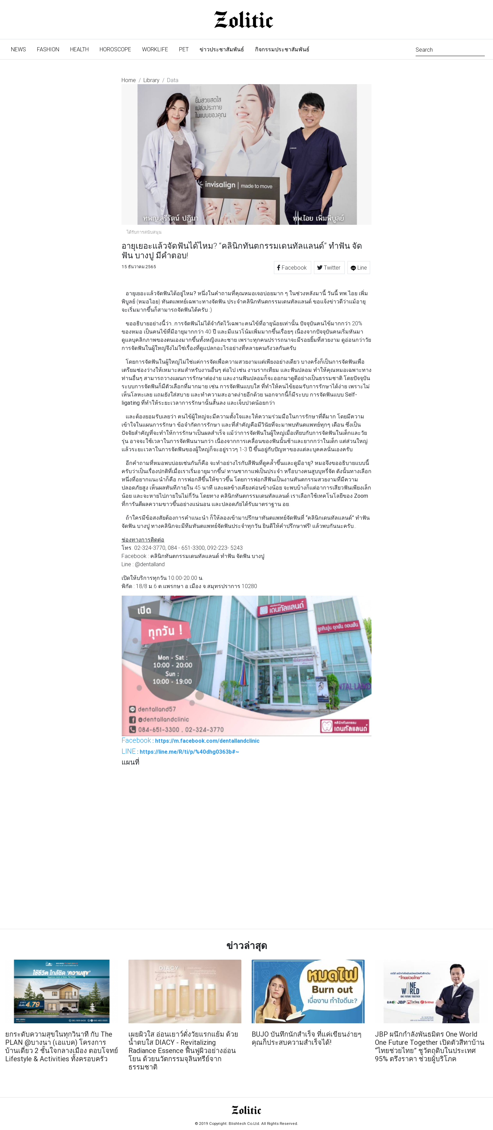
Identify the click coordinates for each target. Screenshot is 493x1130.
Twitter (329, 267)
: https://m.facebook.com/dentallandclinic (191, 740)
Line (359, 267)
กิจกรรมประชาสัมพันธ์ (282, 49)
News (21, 49)
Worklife (155, 49)
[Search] (450, 49)
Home (129, 80)
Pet (184, 49)
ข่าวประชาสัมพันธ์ (222, 49)
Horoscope (115, 49)
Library (151, 80)
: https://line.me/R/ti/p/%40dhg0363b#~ (180, 751)
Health (79, 49)
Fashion (48, 49)
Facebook (292, 267)
